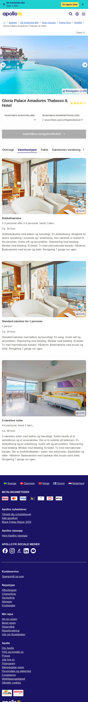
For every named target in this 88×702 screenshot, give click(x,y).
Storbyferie (8, 597)
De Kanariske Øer (29, 22)
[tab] (9, 150)
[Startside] (12, 14)
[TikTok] (19, 551)
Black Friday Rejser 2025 (16, 522)
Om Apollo (8, 648)
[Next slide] (84, 64)
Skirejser (7, 601)
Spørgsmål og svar (13, 576)
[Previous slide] (3, 64)
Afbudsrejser (9, 590)
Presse (6, 655)
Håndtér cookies (11, 682)
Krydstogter (8, 605)
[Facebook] (5, 551)
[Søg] (71, 14)
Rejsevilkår (8, 626)
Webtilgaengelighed (13, 678)
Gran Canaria (49, 22)
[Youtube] (33, 551)
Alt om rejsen (9, 619)
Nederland (76, 483)
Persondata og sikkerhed (16, 671)
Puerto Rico (65, 22)
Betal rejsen (9, 623)
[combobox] (20, 120)
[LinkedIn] (26, 551)
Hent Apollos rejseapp (15, 535)
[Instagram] (12, 551)
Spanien (13, 22)
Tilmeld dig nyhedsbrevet (16, 514)
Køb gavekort (10, 518)
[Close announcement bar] (82, 4)
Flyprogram (8, 663)
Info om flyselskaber (13, 634)
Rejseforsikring (10, 630)
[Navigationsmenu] (83, 14)
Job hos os (8, 659)
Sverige (10, 483)
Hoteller (78, 22)
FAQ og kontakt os (13, 652)
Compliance (9, 675)
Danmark (27, 483)
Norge (44, 483)
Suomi (58, 483)
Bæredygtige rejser (13, 667)
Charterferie (9, 594)
